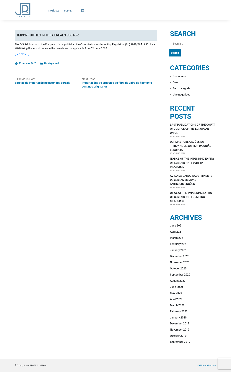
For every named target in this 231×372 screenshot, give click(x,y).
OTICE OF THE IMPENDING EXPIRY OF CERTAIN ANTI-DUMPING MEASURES (191, 197)
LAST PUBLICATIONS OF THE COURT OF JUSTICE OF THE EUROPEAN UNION (192, 129)
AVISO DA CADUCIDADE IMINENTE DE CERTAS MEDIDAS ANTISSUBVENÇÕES (191, 180)
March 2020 (177, 305)
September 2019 (180, 342)
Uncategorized (51, 63)
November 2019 (179, 329)
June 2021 (176, 225)
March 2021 (177, 238)
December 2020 (179, 256)
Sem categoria (182, 88)
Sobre (68, 10)
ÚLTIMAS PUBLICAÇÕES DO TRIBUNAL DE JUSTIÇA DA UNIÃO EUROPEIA (191, 146)
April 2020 (176, 299)
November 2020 (179, 262)
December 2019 (179, 323)
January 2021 (178, 250)
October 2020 (178, 268)
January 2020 (178, 317)
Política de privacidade (207, 365)
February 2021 (179, 244)
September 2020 (180, 274)
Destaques (179, 76)
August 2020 (178, 280)
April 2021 (176, 231)
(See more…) (22, 54)
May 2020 (176, 293)
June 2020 (176, 287)
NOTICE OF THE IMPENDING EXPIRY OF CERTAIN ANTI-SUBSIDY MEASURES (192, 163)
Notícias (53, 10)
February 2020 (179, 311)
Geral (176, 82)
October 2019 (178, 335)
